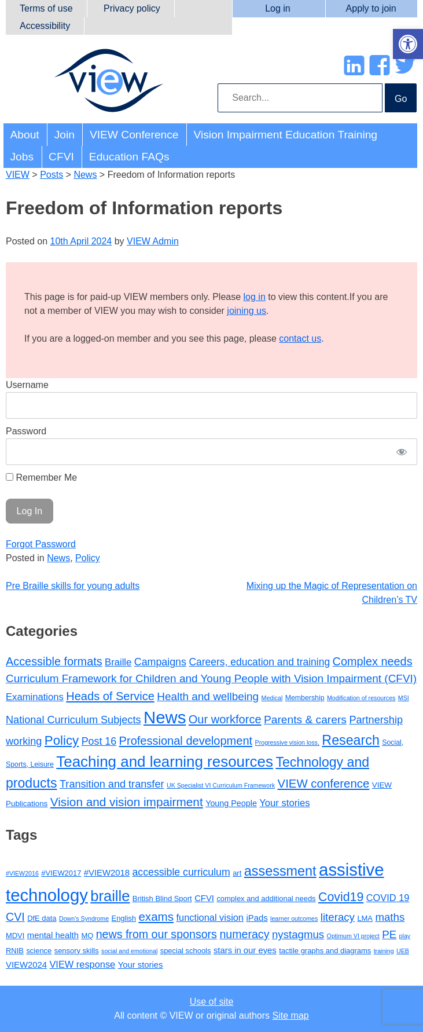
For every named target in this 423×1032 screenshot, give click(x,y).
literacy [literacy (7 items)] (338, 917)
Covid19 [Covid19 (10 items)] (340, 897)
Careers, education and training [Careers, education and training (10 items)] (259, 662)
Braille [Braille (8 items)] (118, 662)
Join (64, 135)
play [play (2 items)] (405, 935)
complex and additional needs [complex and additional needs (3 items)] (265, 898)
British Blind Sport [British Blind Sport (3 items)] (162, 898)
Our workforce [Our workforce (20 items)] (225, 719)
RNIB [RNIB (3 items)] (15, 950)
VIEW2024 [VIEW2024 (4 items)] (26, 964)
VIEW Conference (134, 135)
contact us (300, 338)
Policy (87, 558)
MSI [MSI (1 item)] (403, 697)
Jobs (22, 157)
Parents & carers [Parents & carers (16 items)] (305, 719)
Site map (291, 1015)
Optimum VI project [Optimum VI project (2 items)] (353, 935)
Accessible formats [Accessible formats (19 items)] (54, 661)
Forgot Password (41, 544)
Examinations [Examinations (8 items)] (35, 696)
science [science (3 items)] (39, 950)
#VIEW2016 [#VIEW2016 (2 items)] (22, 873)
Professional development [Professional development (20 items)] (186, 740)
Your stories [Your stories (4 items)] (140, 964)
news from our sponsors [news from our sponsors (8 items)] (156, 934)
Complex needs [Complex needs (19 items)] (373, 661)
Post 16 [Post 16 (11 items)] (99, 741)
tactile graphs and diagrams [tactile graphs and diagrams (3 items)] (325, 950)
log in (255, 297)
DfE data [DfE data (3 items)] (41, 918)
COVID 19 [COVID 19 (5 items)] (388, 897)
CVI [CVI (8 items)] (15, 916)
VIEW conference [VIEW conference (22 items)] (324, 783)
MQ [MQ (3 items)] (87, 935)
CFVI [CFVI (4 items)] (204, 898)
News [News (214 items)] (165, 717)
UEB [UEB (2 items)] (402, 950)
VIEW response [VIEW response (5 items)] (82, 964)
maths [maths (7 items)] (389, 917)
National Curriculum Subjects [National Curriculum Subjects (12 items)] (73, 720)
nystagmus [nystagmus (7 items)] (298, 934)
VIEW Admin (153, 241)
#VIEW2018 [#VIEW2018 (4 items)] (107, 872)
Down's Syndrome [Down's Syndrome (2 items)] (84, 918)
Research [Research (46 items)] (351, 740)
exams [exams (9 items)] (156, 916)
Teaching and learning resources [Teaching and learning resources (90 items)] (164, 761)
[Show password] (401, 451)
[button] (408, 44)
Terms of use (46, 8)
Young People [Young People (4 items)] (231, 803)
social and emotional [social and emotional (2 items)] (129, 950)
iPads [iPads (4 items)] (256, 918)
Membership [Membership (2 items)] (305, 698)
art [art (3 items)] (237, 873)
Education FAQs (129, 157)
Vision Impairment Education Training (285, 135)
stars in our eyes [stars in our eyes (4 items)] (245, 950)
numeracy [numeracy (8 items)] (244, 934)
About (24, 135)
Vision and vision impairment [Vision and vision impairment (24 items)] (126, 801)
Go (401, 99)
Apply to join (371, 8)
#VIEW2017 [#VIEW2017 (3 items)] (61, 873)
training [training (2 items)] (384, 950)
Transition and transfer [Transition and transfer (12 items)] (112, 784)
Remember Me (41, 477)
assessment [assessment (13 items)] (280, 871)
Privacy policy (132, 8)
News (58, 558)
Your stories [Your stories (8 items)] (284, 802)
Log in (277, 8)
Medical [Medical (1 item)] (272, 697)
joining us (246, 311)
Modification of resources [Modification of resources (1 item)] (361, 697)
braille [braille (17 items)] (110, 896)
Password (26, 431)
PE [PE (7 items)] (389, 934)
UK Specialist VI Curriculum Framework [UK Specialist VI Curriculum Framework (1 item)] (221, 785)
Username (27, 385)
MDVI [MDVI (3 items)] (15, 935)
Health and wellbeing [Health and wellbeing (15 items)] (208, 696)
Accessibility (45, 26)
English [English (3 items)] (124, 918)
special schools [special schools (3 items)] (185, 950)
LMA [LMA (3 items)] (365, 918)
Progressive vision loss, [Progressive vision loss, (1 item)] (287, 742)
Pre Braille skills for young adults (72, 586)
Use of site (212, 1002)
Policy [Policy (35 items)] (62, 740)
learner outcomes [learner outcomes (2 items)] (294, 918)
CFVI (61, 157)
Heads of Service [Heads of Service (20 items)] (110, 696)
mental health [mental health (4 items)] (53, 935)
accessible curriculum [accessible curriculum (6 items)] (181, 872)
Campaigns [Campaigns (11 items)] (160, 662)
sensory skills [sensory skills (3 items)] (76, 950)
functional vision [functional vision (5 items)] (210, 917)
